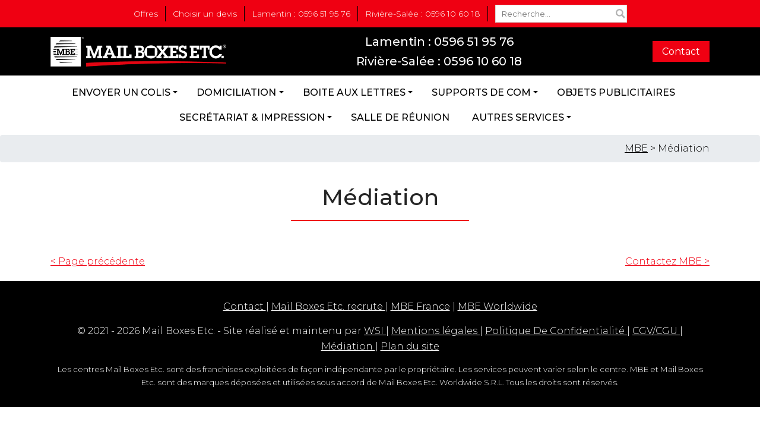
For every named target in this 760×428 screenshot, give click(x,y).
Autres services (518, 117)
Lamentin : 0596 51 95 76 (301, 13)
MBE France (420, 306)
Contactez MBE (667, 261)
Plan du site (410, 346)
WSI (375, 330)
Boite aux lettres (354, 92)
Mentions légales (435, 330)
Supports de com (481, 92)
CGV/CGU (656, 330)
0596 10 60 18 (483, 61)
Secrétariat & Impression (252, 117)
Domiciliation (236, 92)
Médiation (348, 346)
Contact (681, 51)
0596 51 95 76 (474, 41)
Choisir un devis (205, 13)
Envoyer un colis (121, 92)
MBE (636, 148)
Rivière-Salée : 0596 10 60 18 (422, 13)
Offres (146, 13)
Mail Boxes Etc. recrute (328, 306)
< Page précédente (97, 261)
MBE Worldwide (497, 306)
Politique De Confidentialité (556, 330)
